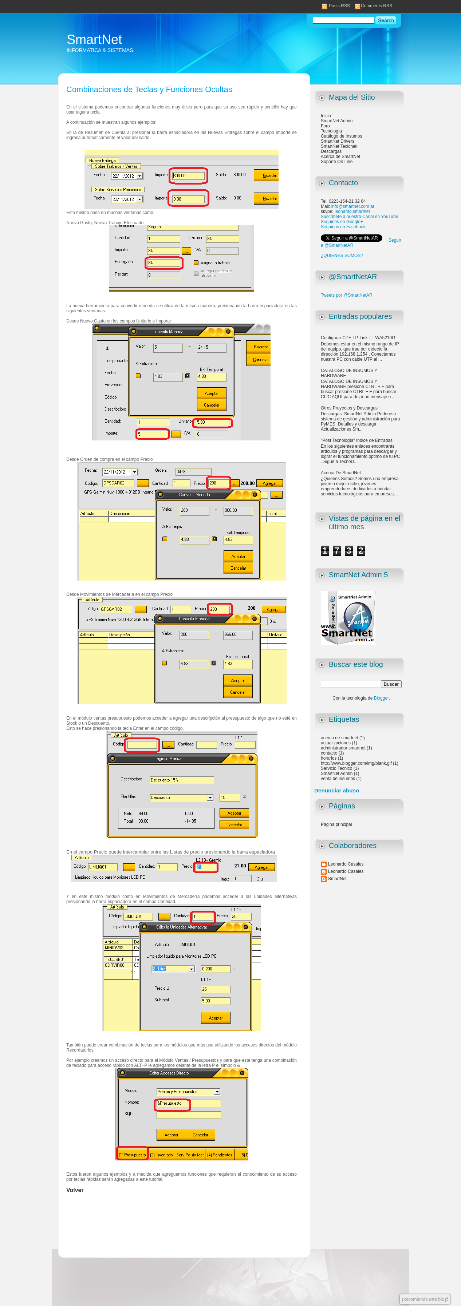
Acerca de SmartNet (340, 156)
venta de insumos (338, 778)
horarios (328, 758)
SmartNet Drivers (337, 141)
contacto (329, 753)
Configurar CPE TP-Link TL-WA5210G (358, 337)
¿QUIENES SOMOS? (342, 255)
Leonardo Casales (345, 864)
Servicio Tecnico (336, 768)
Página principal (336, 824)
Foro (325, 125)
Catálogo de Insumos (341, 136)
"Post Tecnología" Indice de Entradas (357, 440)
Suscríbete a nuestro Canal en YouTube (359, 216)
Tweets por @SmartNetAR (347, 295)
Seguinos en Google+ (342, 221)
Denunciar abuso (336, 790)
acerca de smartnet (339, 737)
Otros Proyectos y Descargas (349, 408)
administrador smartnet (343, 748)
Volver (75, 1190)
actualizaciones (336, 742)
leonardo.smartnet (352, 211)
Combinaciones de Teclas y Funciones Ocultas (149, 89)
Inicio (326, 115)
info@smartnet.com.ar (352, 206)
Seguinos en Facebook (343, 226)
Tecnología (331, 131)
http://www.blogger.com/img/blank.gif (356, 763)
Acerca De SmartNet (341, 472)
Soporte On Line (336, 161)
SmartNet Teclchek (339, 146)
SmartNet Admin (336, 120)
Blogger (381, 698)
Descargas (331, 151)
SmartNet (94, 39)
